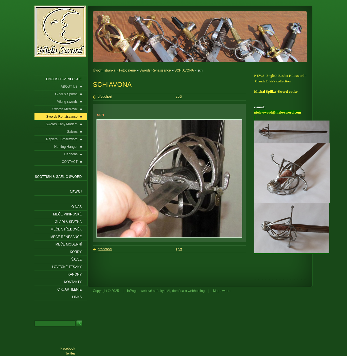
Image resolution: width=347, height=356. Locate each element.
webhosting (196, 291)
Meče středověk (66, 229)
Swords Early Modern (62, 124)
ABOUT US (69, 87)
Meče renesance (66, 237)
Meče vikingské (67, 214)
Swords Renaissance (155, 70)
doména (178, 291)
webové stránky (151, 291)
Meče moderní (68, 244)
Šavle (76, 259)
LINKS (77, 297)
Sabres (72, 132)
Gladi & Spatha (66, 94)
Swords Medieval (65, 109)
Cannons (71, 154)
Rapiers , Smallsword (62, 139)
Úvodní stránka (104, 70)
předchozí (105, 97)
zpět (179, 97)
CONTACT (70, 162)
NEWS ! (76, 192)
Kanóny (75, 274)
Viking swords (67, 102)
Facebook (67, 348)
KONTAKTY (73, 282)
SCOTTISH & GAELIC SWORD (58, 177)
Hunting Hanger (66, 147)
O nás (76, 207)
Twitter (70, 353)
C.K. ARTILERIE (69, 289)
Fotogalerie (127, 70)
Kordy (76, 252)
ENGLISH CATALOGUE (64, 79)
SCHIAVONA (184, 70)
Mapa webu (221, 291)
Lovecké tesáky (67, 267)
